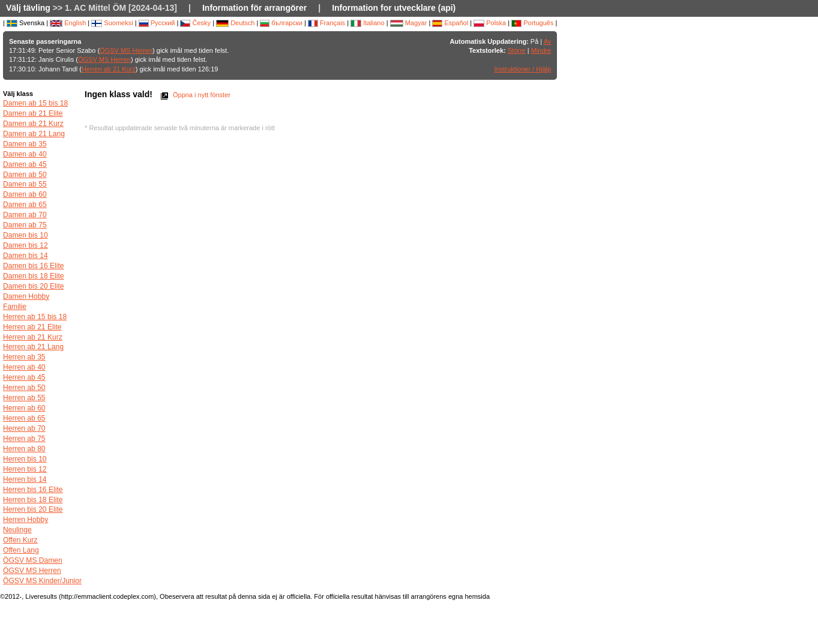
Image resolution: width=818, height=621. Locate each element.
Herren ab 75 (24, 438)
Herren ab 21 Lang (33, 347)
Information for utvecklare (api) (394, 8)
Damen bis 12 (25, 245)
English (68, 22)
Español (450, 22)
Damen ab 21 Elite (33, 113)
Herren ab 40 (24, 367)
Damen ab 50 (25, 174)
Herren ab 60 (24, 408)
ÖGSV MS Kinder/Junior (42, 581)
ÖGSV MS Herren (126, 50)
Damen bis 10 (25, 235)
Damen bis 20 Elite (33, 286)
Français (326, 22)
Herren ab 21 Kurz (109, 69)
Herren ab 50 (24, 387)
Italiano (367, 22)
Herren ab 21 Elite (32, 327)
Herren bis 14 (25, 479)
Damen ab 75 (25, 225)
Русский (157, 22)
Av (548, 41)
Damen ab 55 (25, 184)
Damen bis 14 (25, 255)
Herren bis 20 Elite (32, 509)
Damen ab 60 (25, 194)
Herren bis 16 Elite (32, 489)
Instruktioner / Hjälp (523, 69)
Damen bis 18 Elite (33, 276)
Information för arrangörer (254, 8)
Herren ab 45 (24, 377)
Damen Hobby (26, 296)
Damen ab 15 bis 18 (35, 103)
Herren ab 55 (24, 398)
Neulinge (17, 530)
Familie (14, 306)
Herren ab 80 (24, 449)
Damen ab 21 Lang (34, 134)
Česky (195, 22)
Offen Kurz (20, 540)
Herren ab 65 (24, 418)
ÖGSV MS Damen (32, 560)
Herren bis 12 (25, 469)
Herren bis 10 (25, 459)
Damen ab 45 (25, 164)
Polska (490, 22)
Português (532, 22)
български (281, 22)
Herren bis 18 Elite (32, 500)
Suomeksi (112, 22)
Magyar (408, 22)
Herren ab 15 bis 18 (35, 317)
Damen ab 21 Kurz (33, 123)
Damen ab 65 (25, 204)
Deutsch (235, 22)
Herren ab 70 (24, 428)
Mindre (541, 50)
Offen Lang (21, 550)
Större (517, 50)
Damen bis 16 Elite (33, 266)
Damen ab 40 (25, 154)
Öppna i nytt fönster (194, 94)
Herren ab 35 (24, 357)
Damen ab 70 (25, 215)
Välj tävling (28, 8)
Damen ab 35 (25, 144)
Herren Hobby (25, 519)
